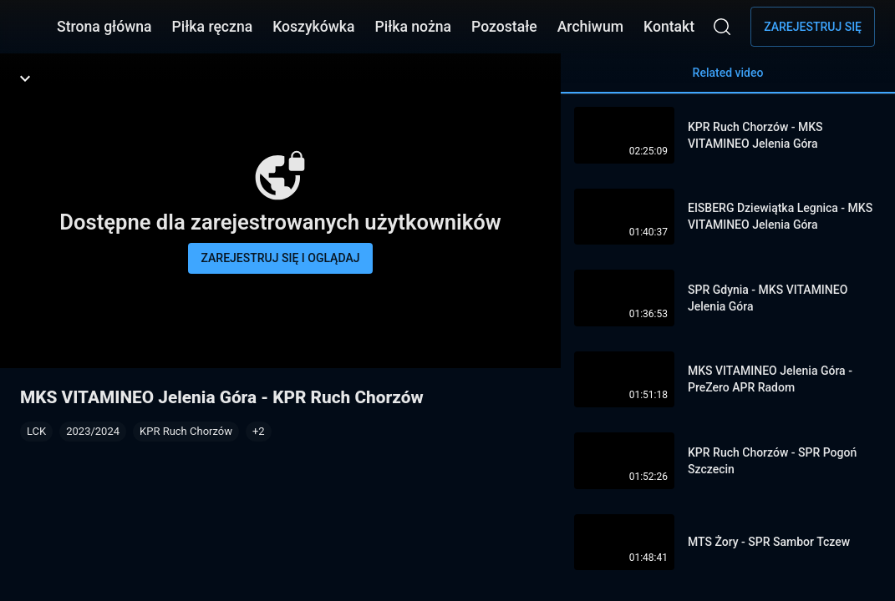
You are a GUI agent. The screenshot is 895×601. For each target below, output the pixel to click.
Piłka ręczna (212, 26)
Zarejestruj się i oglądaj (280, 258)
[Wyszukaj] (722, 27)
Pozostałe (504, 26)
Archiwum (590, 26)
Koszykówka (313, 26)
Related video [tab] (728, 79)
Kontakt (668, 26)
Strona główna (104, 26)
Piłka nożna (412, 26)
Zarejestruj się (813, 26)
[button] (259, 432)
